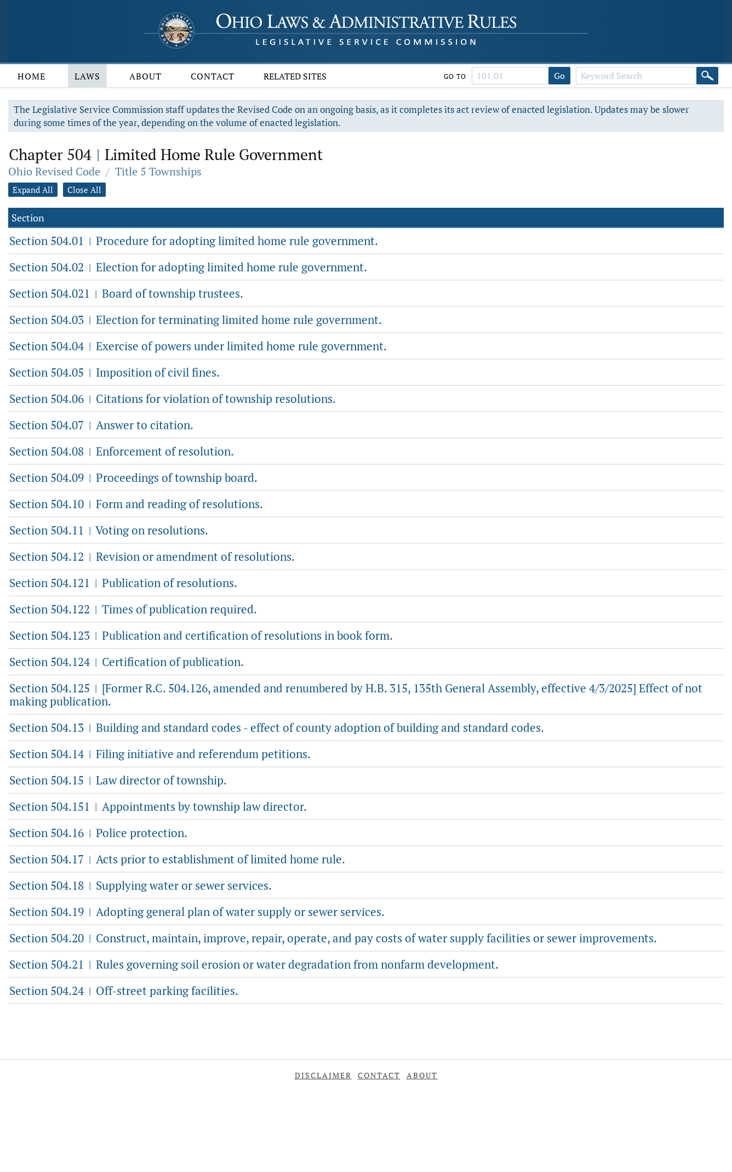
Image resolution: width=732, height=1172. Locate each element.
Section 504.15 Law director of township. (118, 780)
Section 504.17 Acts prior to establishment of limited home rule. (177, 859)
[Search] (707, 75)
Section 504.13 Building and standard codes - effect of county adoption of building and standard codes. (276, 727)
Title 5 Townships (158, 171)
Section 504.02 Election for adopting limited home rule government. (188, 267)
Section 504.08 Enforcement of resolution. (121, 451)
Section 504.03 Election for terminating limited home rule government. (195, 319)
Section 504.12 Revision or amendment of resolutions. (152, 556)
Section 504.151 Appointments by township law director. (158, 806)
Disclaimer (323, 1075)
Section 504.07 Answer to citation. (101, 425)
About (145, 76)
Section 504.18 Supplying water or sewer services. (140, 885)
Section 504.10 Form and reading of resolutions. (136, 503)
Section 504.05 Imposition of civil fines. (114, 372)
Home (31, 76)
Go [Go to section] (559, 76)
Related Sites (295, 76)
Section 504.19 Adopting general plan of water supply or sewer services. (197, 911)
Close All (84, 189)
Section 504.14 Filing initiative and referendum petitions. (160, 753)
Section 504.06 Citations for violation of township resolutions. (172, 398)
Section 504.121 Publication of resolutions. (123, 582)
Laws (87, 76)
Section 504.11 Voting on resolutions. (108, 530)
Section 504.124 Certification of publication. (126, 661)
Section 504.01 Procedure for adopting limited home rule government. (193, 240)
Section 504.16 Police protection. (98, 832)
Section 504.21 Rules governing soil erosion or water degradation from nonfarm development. (254, 964)
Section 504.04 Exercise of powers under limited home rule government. (198, 346)
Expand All (33, 189)
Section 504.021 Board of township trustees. (126, 293)
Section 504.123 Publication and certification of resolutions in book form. (201, 635)
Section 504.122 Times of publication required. (133, 609)
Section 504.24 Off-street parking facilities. (123, 990)
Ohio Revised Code (54, 171)
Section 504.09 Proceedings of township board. (133, 477)
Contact (213, 76)
